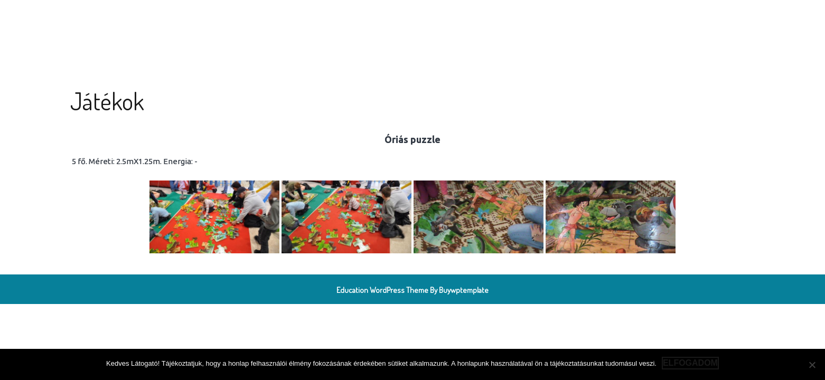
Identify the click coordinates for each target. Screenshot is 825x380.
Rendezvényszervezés (374, 21)
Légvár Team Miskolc (151, 21)
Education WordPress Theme (382, 290)
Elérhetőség (448, 21)
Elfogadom (690, 362)
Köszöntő (262, 21)
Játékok (307, 21)
